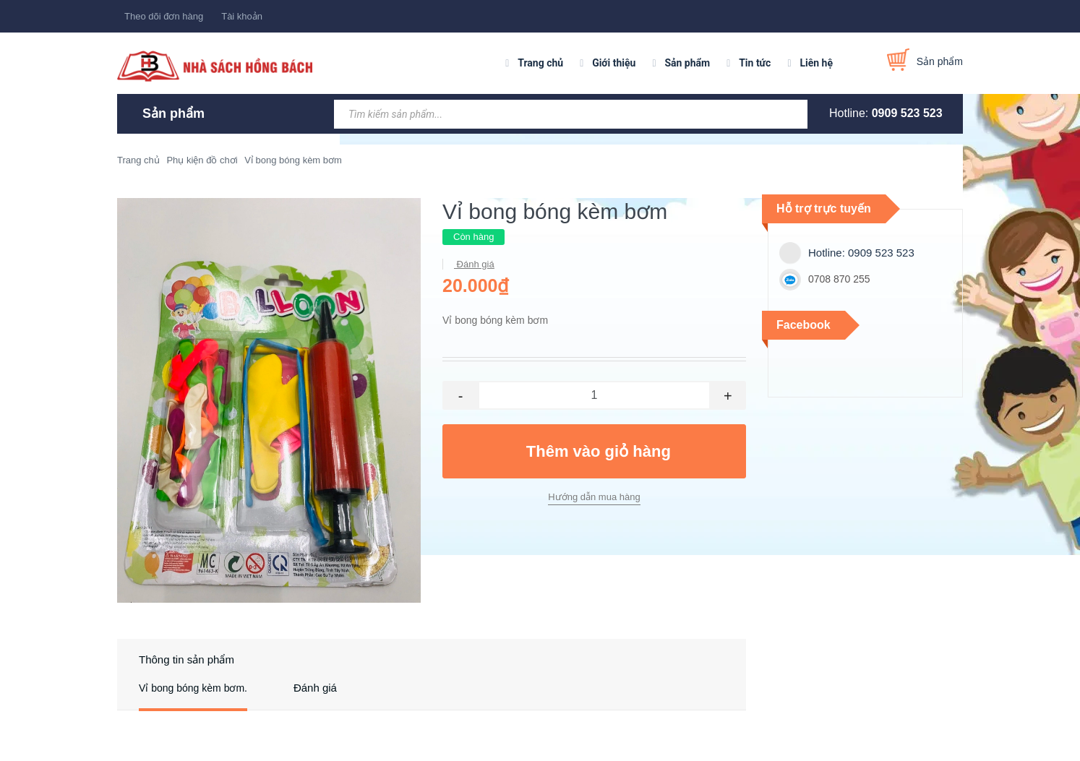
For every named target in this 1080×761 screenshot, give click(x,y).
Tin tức (755, 63)
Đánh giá (474, 264)
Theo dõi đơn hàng (163, 16)
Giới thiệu (613, 63)
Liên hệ (816, 63)
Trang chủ (540, 63)
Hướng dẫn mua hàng (594, 496)
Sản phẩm (687, 63)
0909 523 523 (907, 113)
